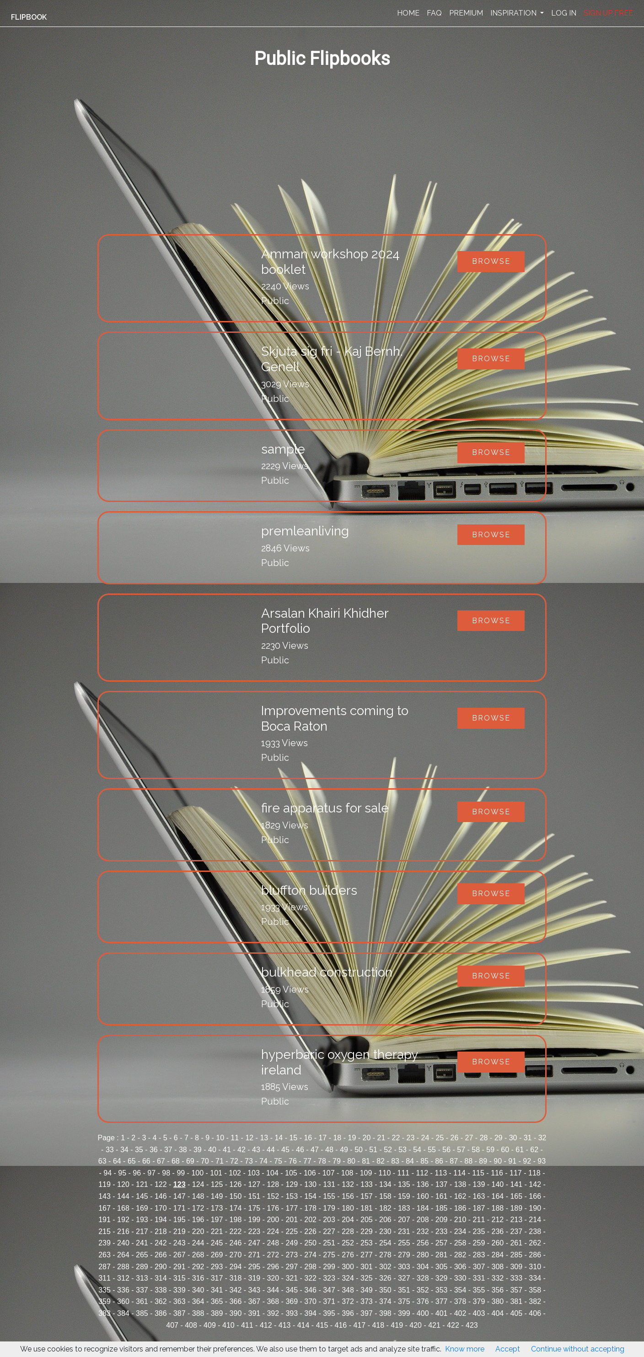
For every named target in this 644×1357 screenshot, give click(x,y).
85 (424, 1161)
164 (498, 1196)
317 (217, 1278)
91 (512, 1161)
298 (310, 1267)
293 (217, 1267)
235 (479, 1231)
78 (322, 1161)
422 (453, 1325)
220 (198, 1231)
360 (123, 1301)
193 (142, 1219)
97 (151, 1173)
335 (104, 1290)
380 (498, 1301)
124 (198, 1184)
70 (205, 1161)
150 (236, 1196)
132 (348, 1184)
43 (256, 1150)
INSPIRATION (514, 13)
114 (459, 1173)
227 (329, 1231)
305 (441, 1267)
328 (423, 1278)
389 (217, 1313)
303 (404, 1267)
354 (460, 1290)
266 (161, 1255)
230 (385, 1231)
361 (142, 1301)
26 (455, 1138)
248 (273, 1243)
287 (104, 1267)
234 (460, 1231)
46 (300, 1150)
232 (423, 1231)
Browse (491, 261)
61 (519, 1150)
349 (366, 1290)
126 (236, 1184)
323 (329, 1278)
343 (254, 1290)
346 (310, 1290)
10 (220, 1138)
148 (198, 1196)
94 (107, 1173)
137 (441, 1184)
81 (366, 1161)
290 (161, 1267)
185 (441, 1208)
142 (535, 1184)
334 (535, 1278)
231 (404, 1231)
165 (516, 1196)
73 (249, 1161)
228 (348, 1231)
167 (104, 1208)
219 (179, 1231)
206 (385, 1219)
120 (123, 1184)
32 (542, 1138)
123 (179, 1184)
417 (359, 1325)
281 (441, 1255)
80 (351, 1161)
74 (263, 1161)
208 (423, 1219)
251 (329, 1243)
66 (146, 1161)
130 (310, 1184)
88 (468, 1161)
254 (385, 1243)
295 (254, 1267)
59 (490, 1150)
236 (498, 1231)
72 (234, 1161)
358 (535, 1290)
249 (291, 1243)
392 (273, 1313)
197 (217, 1219)
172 (198, 1208)
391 (254, 1313)
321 (291, 1278)
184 (423, 1208)
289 (142, 1267)
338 (161, 1290)
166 (535, 1196)
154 (310, 1196)
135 (404, 1184)
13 (264, 1138)
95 (122, 1173)
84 (410, 1161)
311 (104, 1278)
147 (179, 1196)
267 (179, 1255)
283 (479, 1255)
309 (516, 1267)
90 (498, 1161)
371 (329, 1301)
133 (366, 1184)
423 (472, 1325)
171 (179, 1208)
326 (385, 1278)
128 (273, 1184)
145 (142, 1196)
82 (380, 1161)
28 (484, 1138)
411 (247, 1325)
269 (217, 1255)
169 (142, 1208)
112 (422, 1173)
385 (142, 1313)
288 (123, 1267)
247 (254, 1243)
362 (161, 1301)
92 (527, 1161)
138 (460, 1184)
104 (272, 1173)
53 (402, 1150)
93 (541, 1161)
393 (291, 1313)
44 (271, 1150)
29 (498, 1138)
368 (273, 1301)
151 (254, 1196)
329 (441, 1278)
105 (291, 1173)
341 (217, 1290)
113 (441, 1173)
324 (348, 1278)
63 (102, 1161)
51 (373, 1150)
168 (123, 1208)
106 (310, 1173)
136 (423, 1184)
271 (254, 1255)
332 (498, 1278)
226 (310, 1231)
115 (478, 1173)
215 (104, 1231)
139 (479, 1184)
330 (460, 1278)
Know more (464, 1349)
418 (378, 1325)
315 (179, 1278)
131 (329, 1184)
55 (432, 1150)
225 (291, 1231)
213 (516, 1219)
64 (117, 1161)
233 (441, 1231)
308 (498, 1267)
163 (479, 1196)
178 (310, 1208)
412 (266, 1325)
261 (516, 1243)
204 (348, 1219)
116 (497, 1173)
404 (498, 1313)
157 (366, 1196)
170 (161, 1208)
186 (460, 1208)
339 (179, 1290)
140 (498, 1184)
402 (460, 1313)
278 (385, 1255)
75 (278, 1161)
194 (161, 1219)
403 (479, 1313)
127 (254, 1184)
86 (439, 1161)
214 (535, 1219)
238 (535, 1231)
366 (236, 1301)
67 (161, 1161)
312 (123, 1278)
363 (179, 1301)
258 (460, 1243)
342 (236, 1290)
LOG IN (563, 13)
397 (366, 1313)
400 (423, 1313)
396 (348, 1313)
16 (308, 1138)
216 (123, 1231)
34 (124, 1150)
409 (210, 1325)
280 (423, 1255)
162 (460, 1196)
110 (385, 1173)
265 (142, 1255)
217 (142, 1231)
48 (329, 1150)
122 (161, 1184)
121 (142, 1184)
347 (329, 1290)
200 (273, 1219)
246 (236, 1243)
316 (198, 1278)
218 (161, 1231)
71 (219, 1161)
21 (381, 1138)
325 (366, 1278)
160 (423, 1196)
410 (228, 1325)
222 (236, 1231)
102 (235, 1173)
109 (366, 1173)
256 (423, 1243)
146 (161, 1196)
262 (535, 1243)
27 (469, 1138)
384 (123, 1313)
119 (104, 1184)
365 (217, 1301)
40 (212, 1150)
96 (137, 1173)
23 (411, 1138)
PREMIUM (466, 13)
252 (348, 1243)
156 (348, 1196)
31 (528, 1138)
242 (161, 1243)
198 (236, 1219)
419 (397, 1325)
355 (479, 1290)
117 (516, 1173)
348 (348, 1290)
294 (236, 1267)
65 (132, 1161)
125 (217, 1184)
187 (479, 1208)
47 (315, 1150)
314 (161, 1278)
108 (347, 1173)
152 (273, 1196)
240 (123, 1243)
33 (110, 1150)
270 (236, 1255)
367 (254, 1301)
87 (454, 1161)
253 (366, 1243)
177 (291, 1208)
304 (423, 1267)
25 (440, 1138)
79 (337, 1161)
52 (388, 1150)
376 (423, 1301)
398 (385, 1313)
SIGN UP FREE (608, 13)
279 (404, 1255)
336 (123, 1290)
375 (404, 1301)
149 (217, 1196)
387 (179, 1313)
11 (235, 1138)
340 (198, 1290)
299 (329, 1267)
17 (322, 1138)
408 (191, 1325)
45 (285, 1150)
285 (516, 1255)
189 (516, 1208)
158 (385, 1196)
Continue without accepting (577, 1349)
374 (385, 1301)
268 (198, 1255)
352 (423, 1290)
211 (479, 1219)
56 (446, 1150)
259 (479, 1243)
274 (310, 1255)
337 (142, 1290)
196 (198, 1219)
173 (217, 1208)
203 (329, 1219)
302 (385, 1267)
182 (385, 1208)
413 (285, 1325)
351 (404, 1290)
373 (366, 1301)
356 (498, 1290)
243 (179, 1243)
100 (197, 1173)
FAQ (434, 13)
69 (190, 1161)
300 (348, 1267)
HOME (408, 13)
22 (396, 1138)
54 (417, 1150)
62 (534, 1150)
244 (198, 1243)
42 (241, 1150)
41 (227, 1150)
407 (172, 1325)
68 (176, 1161)
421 (434, 1325)
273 (291, 1255)
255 (404, 1243)
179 (329, 1208)
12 (249, 1138)
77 (307, 1161)
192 (123, 1219)
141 (516, 1184)
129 (291, 1184)
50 (358, 1150)
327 (404, 1278)
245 (217, 1243)
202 (310, 1219)
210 (460, 1219)
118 (534, 1173)
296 (273, 1267)
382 (535, 1301)
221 (217, 1231)
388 (198, 1313)
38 (183, 1150)
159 (404, 1196)
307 (479, 1267)
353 (441, 1290)
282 (460, 1255)
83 (395, 1161)
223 (254, 1231)
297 (291, 1267)
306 (460, 1267)
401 (441, 1313)
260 (498, 1243)
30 (513, 1138)
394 (310, 1313)
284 (498, 1255)
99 (181, 1173)
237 (516, 1231)
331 (479, 1278)
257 (441, 1243)
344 (273, 1290)
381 (516, 1301)
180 (348, 1208)
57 (461, 1150)
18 (337, 1138)
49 (344, 1150)
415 (322, 1325)
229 (366, 1231)
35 (139, 1150)
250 (310, 1243)
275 (329, 1255)
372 (348, 1301)
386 (161, 1313)
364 (198, 1301)
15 (293, 1138)
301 (366, 1267)
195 (179, 1219)
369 (291, 1301)
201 (291, 1219)
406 (535, 1313)
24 (425, 1138)
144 (123, 1196)
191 (104, 1219)
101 (216, 1173)
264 (123, 1255)
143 (104, 1196)
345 (291, 1290)
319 (254, 1278)
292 (198, 1267)
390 (236, 1313)
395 (329, 1313)
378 (460, 1301)
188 (498, 1208)
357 (516, 1290)
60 (505, 1150)
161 (441, 1196)
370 (310, 1301)
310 (535, 1267)
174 (236, 1208)
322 (310, 1278)
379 (479, 1301)
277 (366, 1255)
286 (535, 1255)
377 (441, 1301)
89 (483, 1161)
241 (142, 1243)
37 (168, 1150)
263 (104, 1255)
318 (236, 1278)
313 (142, 1278)
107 (328, 1173)
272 (273, 1255)
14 (278, 1138)
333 (516, 1278)
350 (385, 1290)
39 (197, 1150)
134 (385, 1184)
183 (404, 1208)
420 (415, 1325)
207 (404, 1219)
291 (179, 1267)
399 (404, 1313)
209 (441, 1219)
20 (367, 1138)
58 (476, 1150)
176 (273, 1208)
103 (253, 1173)
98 (166, 1173)
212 (498, 1219)
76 (293, 1161)
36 (154, 1150)
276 (348, 1255)
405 (516, 1313)
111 (403, 1173)
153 (291, 1196)
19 (352, 1138)
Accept (507, 1349)
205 (366, 1219)
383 (104, 1313)
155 (329, 1196)
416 (341, 1325)
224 (273, 1231)
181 (366, 1208)
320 (273, 1278)
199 (254, 1219)
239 (104, 1243)
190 (535, 1208)
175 (254, 1208)
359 (104, 1301)
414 (303, 1325)
